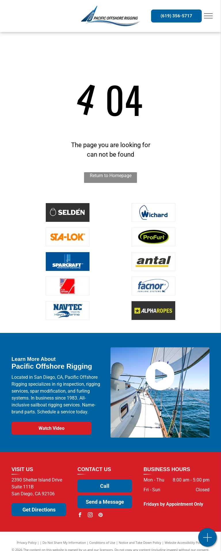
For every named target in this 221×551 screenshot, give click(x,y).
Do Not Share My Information (64, 542)
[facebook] (79, 515)
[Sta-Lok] (68, 237)
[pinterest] (100, 515)
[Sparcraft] (68, 261)
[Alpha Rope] (153, 310)
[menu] (208, 15)
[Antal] (153, 261)
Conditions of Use (102, 542)
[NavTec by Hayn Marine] (68, 310)
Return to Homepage (111, 175)
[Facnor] (153, 286)
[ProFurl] (153, 237)
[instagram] (90, 515)
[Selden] (68, 212)
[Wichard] (153, 212)
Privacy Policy (27, 542)
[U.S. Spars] (68, 286)
